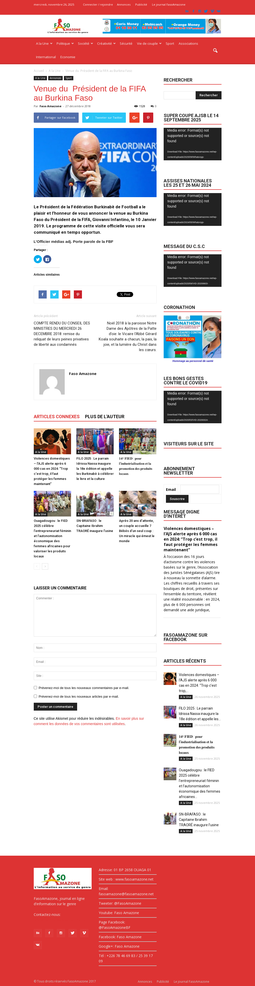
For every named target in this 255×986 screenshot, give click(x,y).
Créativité (106, 43)
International (46, 57)
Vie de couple (149, 43)
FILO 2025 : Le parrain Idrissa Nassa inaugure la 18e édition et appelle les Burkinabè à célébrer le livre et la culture (95, 469)
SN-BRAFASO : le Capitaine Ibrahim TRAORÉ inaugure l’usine (94, 526)
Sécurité (126, 43)
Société (85, 43)
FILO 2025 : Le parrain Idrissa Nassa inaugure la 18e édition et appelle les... (200, 713)
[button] (215, 51)
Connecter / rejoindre (98, 4)
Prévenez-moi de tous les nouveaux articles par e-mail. (79, 696)
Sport (170, 43)
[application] (193, 144)
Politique (65, 43)
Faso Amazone (50, 106)
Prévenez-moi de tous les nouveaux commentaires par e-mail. (84, 688)
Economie (67, 57)
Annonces (123, 4)
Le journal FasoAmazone (168, 4)
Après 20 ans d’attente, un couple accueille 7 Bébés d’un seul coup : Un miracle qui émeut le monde (137, 531)
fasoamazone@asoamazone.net (61, 919)
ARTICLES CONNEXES (57, 416)
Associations (188, 43)
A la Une (44, 43)
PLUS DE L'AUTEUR (104, 416)
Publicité (141, 4)
